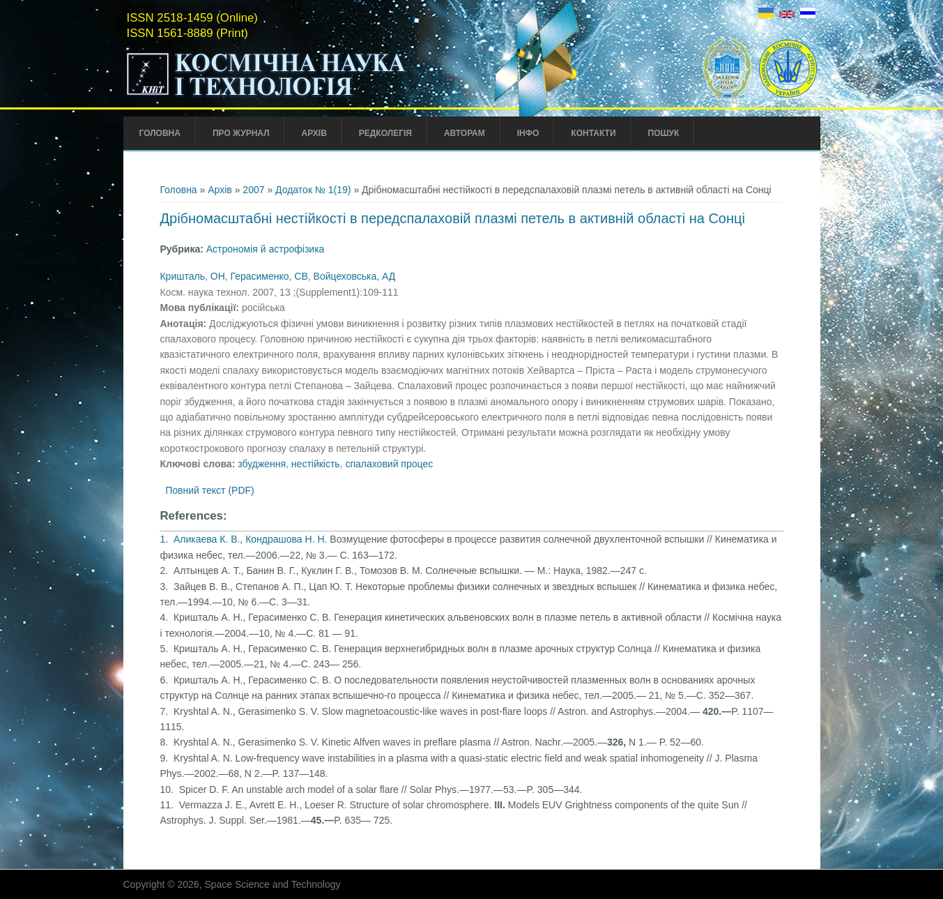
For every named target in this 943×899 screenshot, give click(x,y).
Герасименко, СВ (269, 276)
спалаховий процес (389, 463)
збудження (262, 463)
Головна (160, 133)
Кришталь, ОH (192, 276)
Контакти (593, 133)
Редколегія (385, 133)
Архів (314, 133)
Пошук (664, 133)
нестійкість (315, 463)
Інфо (528, 133)
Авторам (464, 133)
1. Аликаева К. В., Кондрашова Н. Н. (245, 539)
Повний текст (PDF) (209, 490)
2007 (253, 189)
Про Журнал (241, 133)
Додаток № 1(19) (313, 189)
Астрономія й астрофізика (265, 249)
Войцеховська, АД (355, 276)
